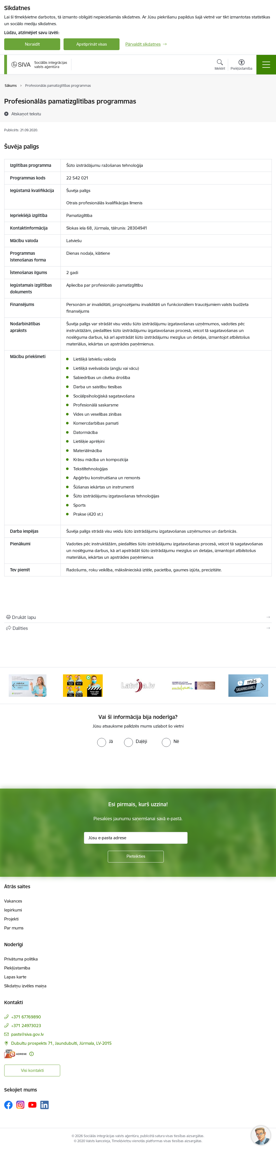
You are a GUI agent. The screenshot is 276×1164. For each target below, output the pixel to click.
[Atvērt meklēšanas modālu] (220, 65)
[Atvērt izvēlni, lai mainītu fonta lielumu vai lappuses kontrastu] (241, 65)
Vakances (13, 901)
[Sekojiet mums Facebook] (8, 1105)
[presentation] (46, 768)
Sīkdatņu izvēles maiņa (25, 985)
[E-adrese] (15, 1053)
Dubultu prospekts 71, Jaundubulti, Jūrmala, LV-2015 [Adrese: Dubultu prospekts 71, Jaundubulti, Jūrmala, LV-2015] (61, 1043)
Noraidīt (32, 44)
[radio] (105, 741)
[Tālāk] (262, 685)
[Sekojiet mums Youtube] (32, 1104)
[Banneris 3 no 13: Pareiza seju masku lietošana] (83, 685)
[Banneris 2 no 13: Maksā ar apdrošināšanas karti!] (27, 685)
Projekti (11, 919)
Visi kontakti (32, 1070)
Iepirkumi (13, 910)
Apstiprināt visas (91, 44)
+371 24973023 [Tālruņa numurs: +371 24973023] (26, 1025)
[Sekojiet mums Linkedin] (44, 1105)
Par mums (14, 928)
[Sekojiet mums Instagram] (20, 1105)
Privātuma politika (21, 959)
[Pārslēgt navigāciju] (266, 64)
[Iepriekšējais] (14, 685)
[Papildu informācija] (31, 1054)
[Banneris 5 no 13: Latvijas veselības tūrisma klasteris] (193, 685)
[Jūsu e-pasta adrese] (136, 838)
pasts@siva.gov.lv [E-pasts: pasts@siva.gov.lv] (27, 1034)
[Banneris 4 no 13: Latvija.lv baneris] (137, 685)
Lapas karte (15, 977)
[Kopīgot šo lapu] (138, 628)
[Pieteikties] (136, 857)
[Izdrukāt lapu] (138, 617)
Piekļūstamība (17, 968)
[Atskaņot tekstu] (26, 113)
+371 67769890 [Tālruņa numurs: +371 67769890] (26, 1017)
